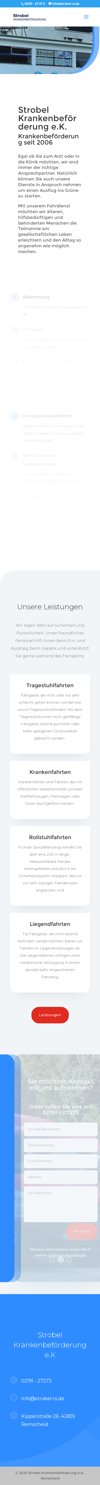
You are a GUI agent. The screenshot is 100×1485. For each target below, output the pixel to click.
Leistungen (50, 1015)
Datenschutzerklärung (69, 1255)
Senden (84, 1231)
